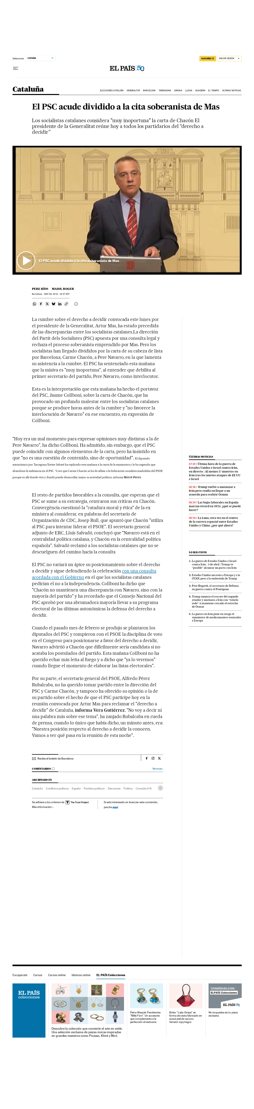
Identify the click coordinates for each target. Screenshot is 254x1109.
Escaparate (20, 975)
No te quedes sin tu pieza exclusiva (223, 1014)
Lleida (188, 90)
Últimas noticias (231, 90)
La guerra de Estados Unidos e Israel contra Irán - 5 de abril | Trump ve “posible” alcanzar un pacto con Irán (214, 564)
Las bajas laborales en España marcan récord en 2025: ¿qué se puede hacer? (215, 506)
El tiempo (213, 90)
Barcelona (149, 90)
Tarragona (165, 90)
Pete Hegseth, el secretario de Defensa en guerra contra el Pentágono (215, 587)
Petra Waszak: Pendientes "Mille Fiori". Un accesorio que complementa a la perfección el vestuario (145, 1017)
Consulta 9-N (143, 788)
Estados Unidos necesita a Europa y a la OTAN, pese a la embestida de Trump (216, 576)
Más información (43, 806)
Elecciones (114, 788)
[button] (127, 210)
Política (128, 788)
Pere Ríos (40, 289)
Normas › (158, 768)
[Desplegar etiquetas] (160, 788)
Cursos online (57, 975)
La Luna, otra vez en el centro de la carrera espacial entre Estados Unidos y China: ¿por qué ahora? (213, 521)
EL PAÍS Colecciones (110, 975)
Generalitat (133, 90)
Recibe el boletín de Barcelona (55, 758)
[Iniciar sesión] (229, 58)
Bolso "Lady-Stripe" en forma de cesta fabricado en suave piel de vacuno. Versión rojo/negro (185, 1017)
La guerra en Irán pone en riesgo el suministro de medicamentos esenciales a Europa (216, 617)
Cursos (37, 975)
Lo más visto (198, 552)
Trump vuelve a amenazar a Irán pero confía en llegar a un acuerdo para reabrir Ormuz (212, 490)
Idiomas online (81, 975)
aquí (115, 807)
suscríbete (207, 58)
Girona (178, 90)
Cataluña (28, 89)
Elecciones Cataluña (112, 90)
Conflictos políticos (57, 788)
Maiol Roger (63, 289)
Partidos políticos (94, 788)
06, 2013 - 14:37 (56, 294)
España (76, 788)
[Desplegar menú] (16, 68)
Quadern (200, 90)
